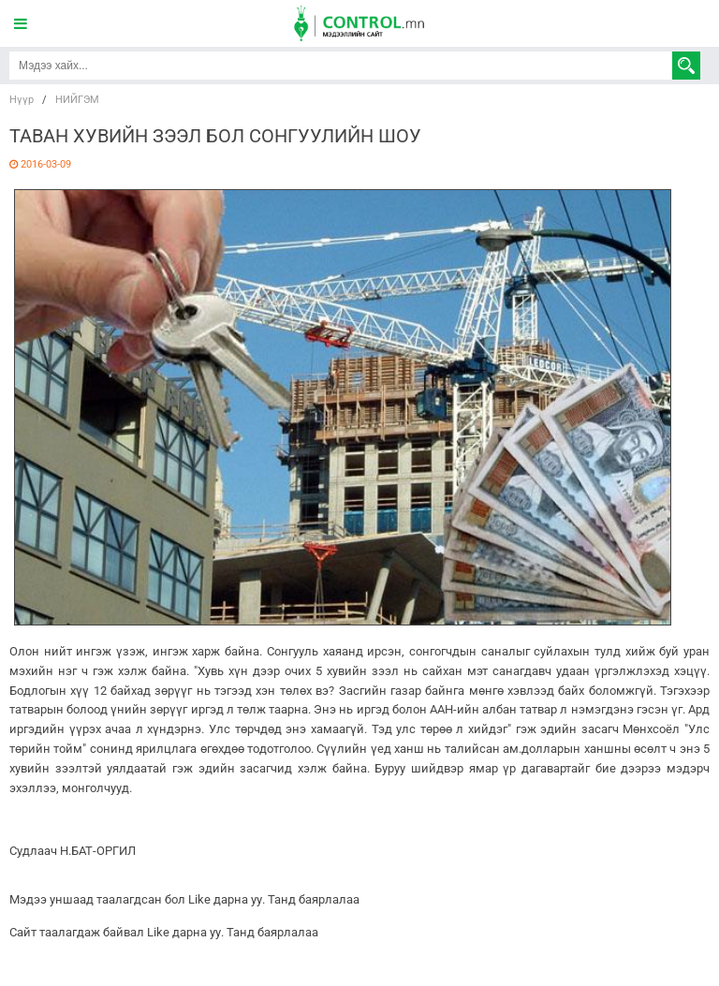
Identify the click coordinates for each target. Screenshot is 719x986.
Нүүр (21, 100)
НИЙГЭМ (77, 100)
